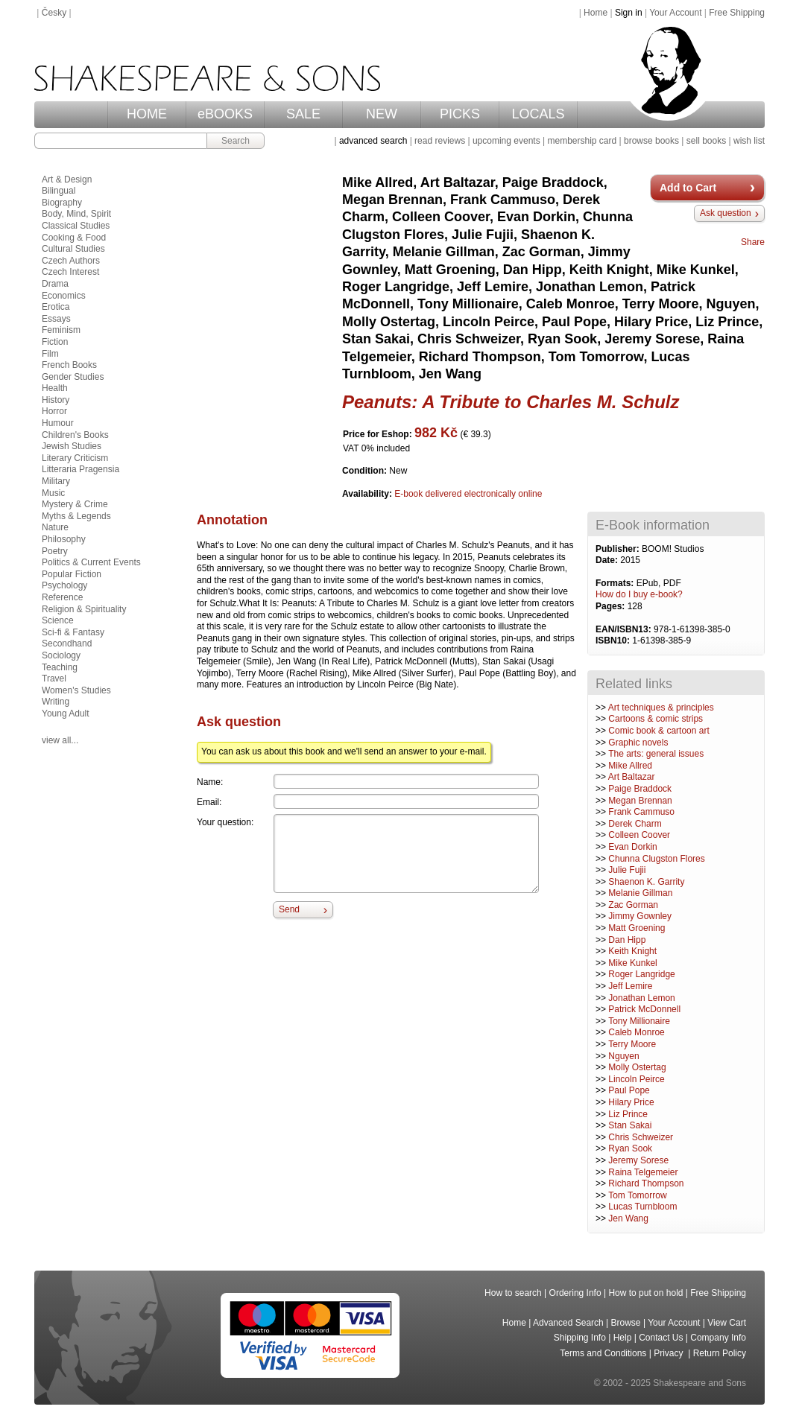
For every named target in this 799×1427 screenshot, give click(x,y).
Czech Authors (71, 260)
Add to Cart (688, 188)
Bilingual (58, 190)
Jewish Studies (71, 446)
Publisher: (619, 549)
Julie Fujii (626, 870)
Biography (62, 202)
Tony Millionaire (639, 1021)
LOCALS (537, 114)
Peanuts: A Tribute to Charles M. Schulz (511, 402)
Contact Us (661, 1337)
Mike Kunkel (632, 963)
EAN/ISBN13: (625, 629)
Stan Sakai (629, 1125)
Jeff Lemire (630, 986)
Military (56, 481)
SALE (303, 114)
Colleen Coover (639, 835)
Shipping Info (580, 1337)
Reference (62, 597)
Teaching (60, 667)
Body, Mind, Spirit (76, 214)
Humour (58, 423)
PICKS (460, 114)
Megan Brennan (640, 800)
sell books (706, 141)
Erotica (55, 307)
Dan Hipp (626, 940)
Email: (209, 802)
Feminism (61, 330)
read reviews (439, 141)
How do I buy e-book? (639, 594)
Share (753, 242)
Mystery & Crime (75, 504)
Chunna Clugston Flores (656, 859)
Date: (608, 560)
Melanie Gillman (640, 893)
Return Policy (719, 1353)
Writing (55, 701)
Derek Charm (634, 824)
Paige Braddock (640, 789)
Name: (210, 782)
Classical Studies (76, 225)
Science (58, 620)
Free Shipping (737, 12)
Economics (64, 295)
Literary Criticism (75, 458)
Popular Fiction (71, 574)
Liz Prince (628, 1114)
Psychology (64, 585)
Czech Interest (70, 272)
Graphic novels (638, 742)
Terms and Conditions (603, 1353)
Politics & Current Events (91, 562)
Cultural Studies (73, 249)
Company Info (718, 1337)
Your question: (225, 822)
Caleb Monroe (636, 1032)
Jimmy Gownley (640, 916)
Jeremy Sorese (638, 1160)
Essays (56, 319)
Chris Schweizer (640, 1137)
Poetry (55, 551)
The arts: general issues (656, 754)
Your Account (675, 12)
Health (55, 388)
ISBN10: (614, 640)
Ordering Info (575, 1293)
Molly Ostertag (637, 1067)
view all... (60, 740)
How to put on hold (645, 1293)
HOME (147, 114)
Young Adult (65, 713)
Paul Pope (628, 1090)
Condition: (365, 470)
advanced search (373, 141)
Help (622, 1337)
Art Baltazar (631, 777)
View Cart (726, 1323)
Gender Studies (73, 377)
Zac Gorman (633, 905)
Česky (54, 12)
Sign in (628, 12)
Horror (54, 411)
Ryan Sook (630, 1148)
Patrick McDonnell (644, 1009)
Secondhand (67, 643)
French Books (69, 365)
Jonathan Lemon (641, 998)
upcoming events (506, 141)
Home (595, 12)
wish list (749, 141)
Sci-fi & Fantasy (73, 632)
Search (235, 141)
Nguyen (623, 1056)
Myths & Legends (76, 516)
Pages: (612, 606)
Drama (55, 284)
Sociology (61, 655)
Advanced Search (568, 1323)
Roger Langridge (641, 974)
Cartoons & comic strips (655, 719)
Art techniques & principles (661, 707)
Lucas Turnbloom (642, 1206)
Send (289, 909)
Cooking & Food (74, 237)
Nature (55, 527)
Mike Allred (630, 765)
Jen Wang (628, 1218)
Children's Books (75, 435)
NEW (381, 114)
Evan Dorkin (632, 847)
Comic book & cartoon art (658, 730)
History (55, 400)
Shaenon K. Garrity (646, 882)
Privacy (670, 1353)
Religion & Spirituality (84, 609)
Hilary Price (631, 1102)
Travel (54, 678)
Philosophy (64, 539)
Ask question (725, 213)
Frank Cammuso (641, 812)
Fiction (55, 342)
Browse (626, 1323)
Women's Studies (76, 690)
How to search (513, 1293)
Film (50, 354)
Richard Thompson (645, 1183)
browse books (651, 141)
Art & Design (67, 179)
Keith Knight (632, 951)
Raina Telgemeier (643, 1172)
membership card (581, 141)
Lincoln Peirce (636, 1079)
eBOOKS (225, 114)
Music (53, 493)
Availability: (368, 494)
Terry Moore (632, 1044)
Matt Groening (636, 928)
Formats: (616, 583)
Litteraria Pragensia (80, 469)
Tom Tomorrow (637, 1195)
